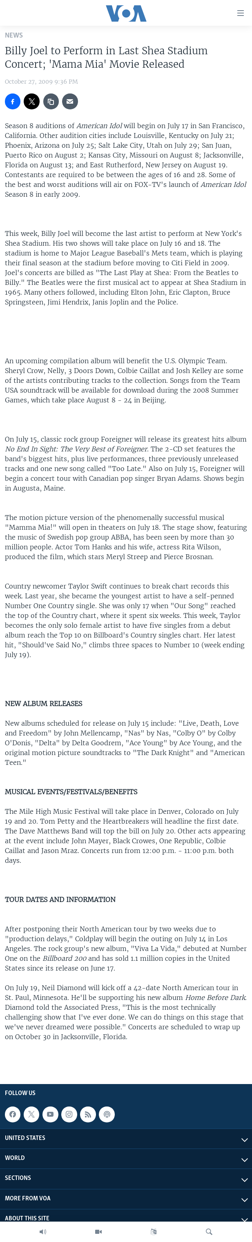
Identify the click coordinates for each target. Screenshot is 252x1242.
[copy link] (51, 101)
